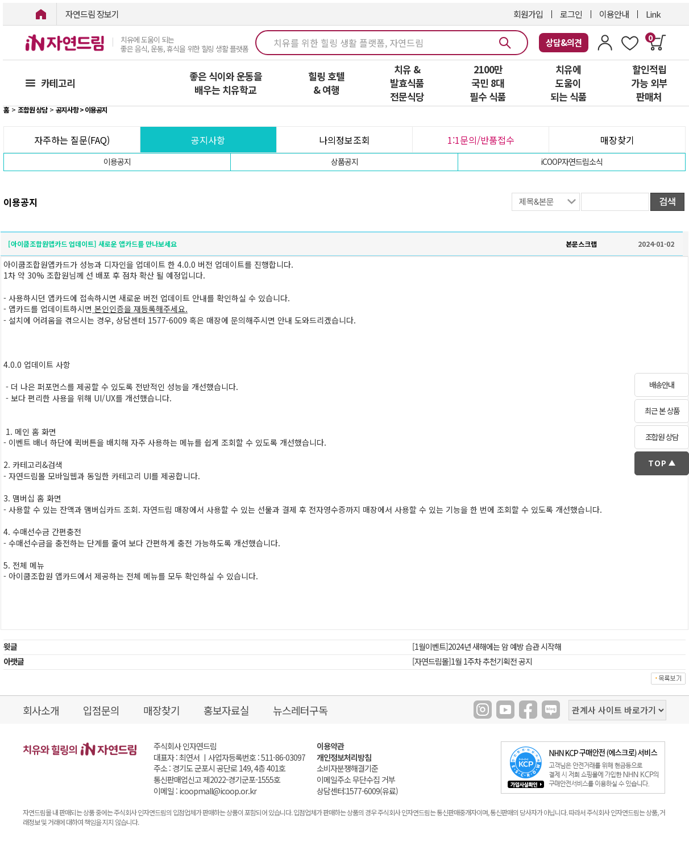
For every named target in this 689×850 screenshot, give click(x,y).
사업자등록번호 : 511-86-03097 (256, 757)
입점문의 (101, 710)
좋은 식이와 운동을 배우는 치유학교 (225, 83)
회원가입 (528, 14)
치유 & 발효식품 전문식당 (407, 82)
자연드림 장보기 (92, 14)
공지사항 (208, 140)
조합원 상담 (661, 437)
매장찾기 (617, 140)
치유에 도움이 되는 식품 (568, 82)
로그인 (571, 14)
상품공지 (344, 161)
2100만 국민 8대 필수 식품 (488, 82)
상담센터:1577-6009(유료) (357, 791)
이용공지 (117, 161)
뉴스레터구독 (300, 710)
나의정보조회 (344, 140)
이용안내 (614, 14)
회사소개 (41, 710)
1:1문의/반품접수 (480, 140)
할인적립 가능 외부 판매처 (649, 82)
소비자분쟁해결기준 (347, 768)
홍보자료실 (226, 710)
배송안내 (661, 384)
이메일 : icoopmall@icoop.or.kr (204, 791)
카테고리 (58, 83)
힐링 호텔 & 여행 (326, 83)
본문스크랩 (581, 243)
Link (653, 14)
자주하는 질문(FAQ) (72, 140)
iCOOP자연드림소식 (572, 161)
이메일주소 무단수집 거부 (356, 779)
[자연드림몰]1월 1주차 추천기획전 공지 (472, 661)
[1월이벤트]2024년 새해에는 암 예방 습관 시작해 (486, 646)
